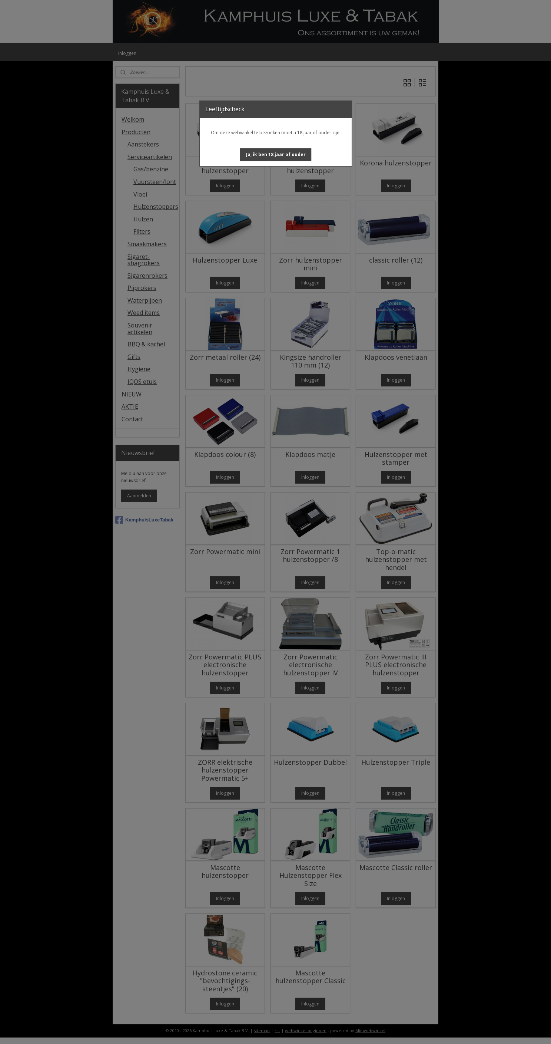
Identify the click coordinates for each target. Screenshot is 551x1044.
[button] (276, 154)
